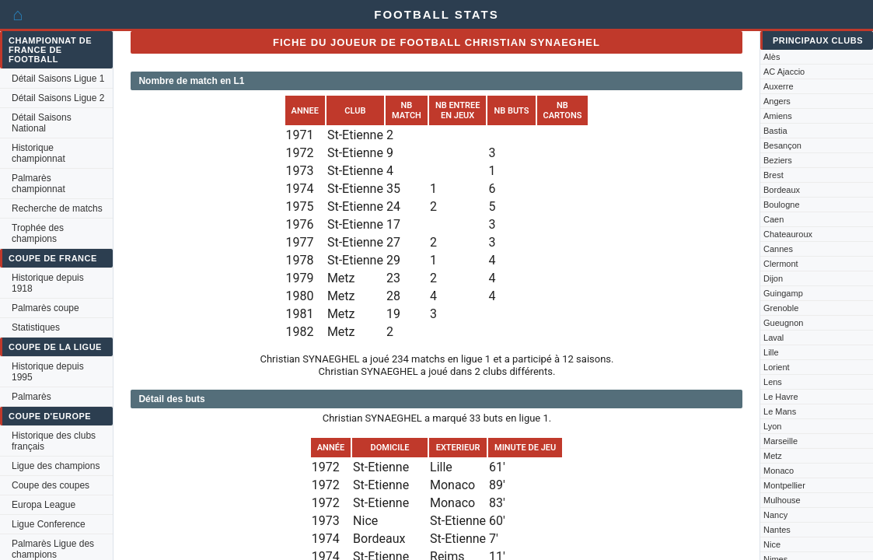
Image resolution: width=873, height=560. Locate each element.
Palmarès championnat (38, 183)
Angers (777, 101)
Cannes (778, 249)
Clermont (780, 263)
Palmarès (31, 396)
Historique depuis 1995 (48, 372)
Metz (772, 455)
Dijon (773, 278)
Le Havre (780, 396)
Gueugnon (783, 322)
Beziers (777, 160)
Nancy (775, 515)
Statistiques (36, 327)
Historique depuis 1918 (48, 283)
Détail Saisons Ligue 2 (58, 98)
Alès (771, 56)
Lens (772, 382)
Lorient (776, 367)
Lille (771, 352)
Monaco (778, 470)
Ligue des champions (56, 465)
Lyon (772, 426)
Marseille (780, 441)
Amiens (777, 116)
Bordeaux (781, 189)
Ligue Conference (49, 524)
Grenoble (780, 308)
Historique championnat (38, 153)
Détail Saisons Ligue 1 (58, 78)
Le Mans (779, 411)
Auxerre (778, 86)
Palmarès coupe (45, 308)
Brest (773, 175)
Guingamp (783, 293)
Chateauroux (787, 234)
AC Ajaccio (784, 71)
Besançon (782, 145)
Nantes (777, 529)
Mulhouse (782, 500)
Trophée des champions (38, 233)
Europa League (43, 504)
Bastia (775, 130)
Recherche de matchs (57, 208)
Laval (773, 337)
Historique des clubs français (54, 441)
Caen (773, 219)
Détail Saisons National (42, 123)
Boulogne (781, 204)
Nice (771, 544)
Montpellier (784, 485)
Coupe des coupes (50, 485)
